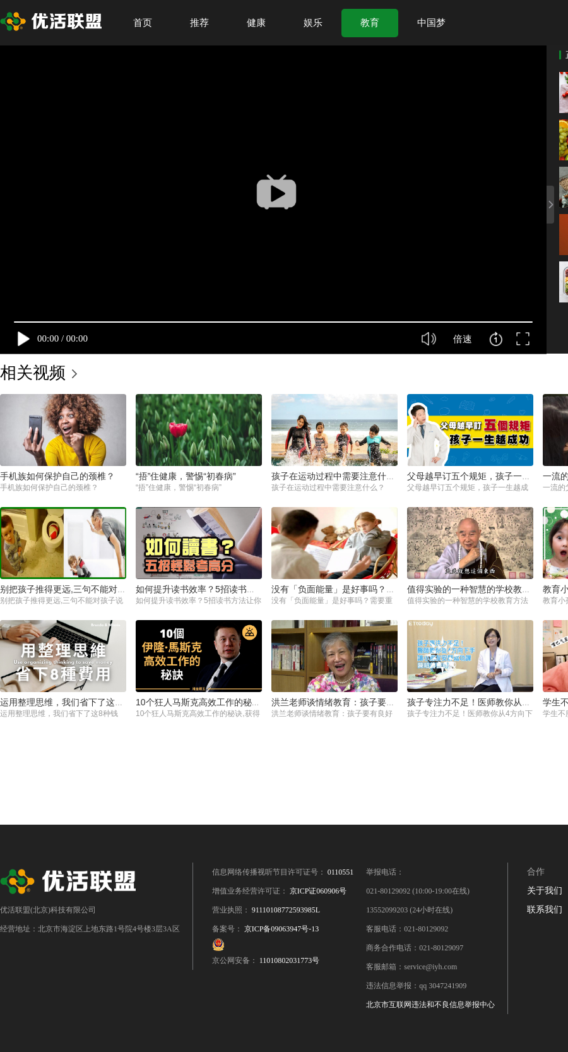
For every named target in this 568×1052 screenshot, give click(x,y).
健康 (256, 23)
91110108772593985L (286, 910)
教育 (369, 23)
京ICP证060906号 (318, 891)
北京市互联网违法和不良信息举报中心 (430, 1004)
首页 (142, 23)
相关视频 (33, 373)
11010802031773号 (289, 960)
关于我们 (544, 890)
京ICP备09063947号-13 (281, 928)
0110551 (341, 872)
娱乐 (313, 23)
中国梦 (431, 23)
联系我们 (544, 909)
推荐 (199, 23)
